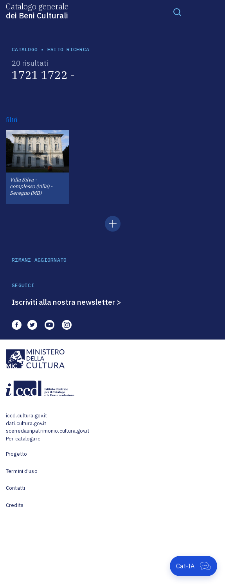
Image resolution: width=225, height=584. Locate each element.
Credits (14, 505)
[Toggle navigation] (177, 11)
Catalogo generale (37, 10)
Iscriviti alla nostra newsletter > (66, 302)
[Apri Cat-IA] (193, 566)
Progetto (16, 454)
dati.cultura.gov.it (26, 423)
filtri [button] (11, 120)
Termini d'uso (22, 471)
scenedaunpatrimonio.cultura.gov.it (47, 431)
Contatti (15, 488)
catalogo (25, 49)
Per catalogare (23, 438)
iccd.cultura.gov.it (26, 415)
